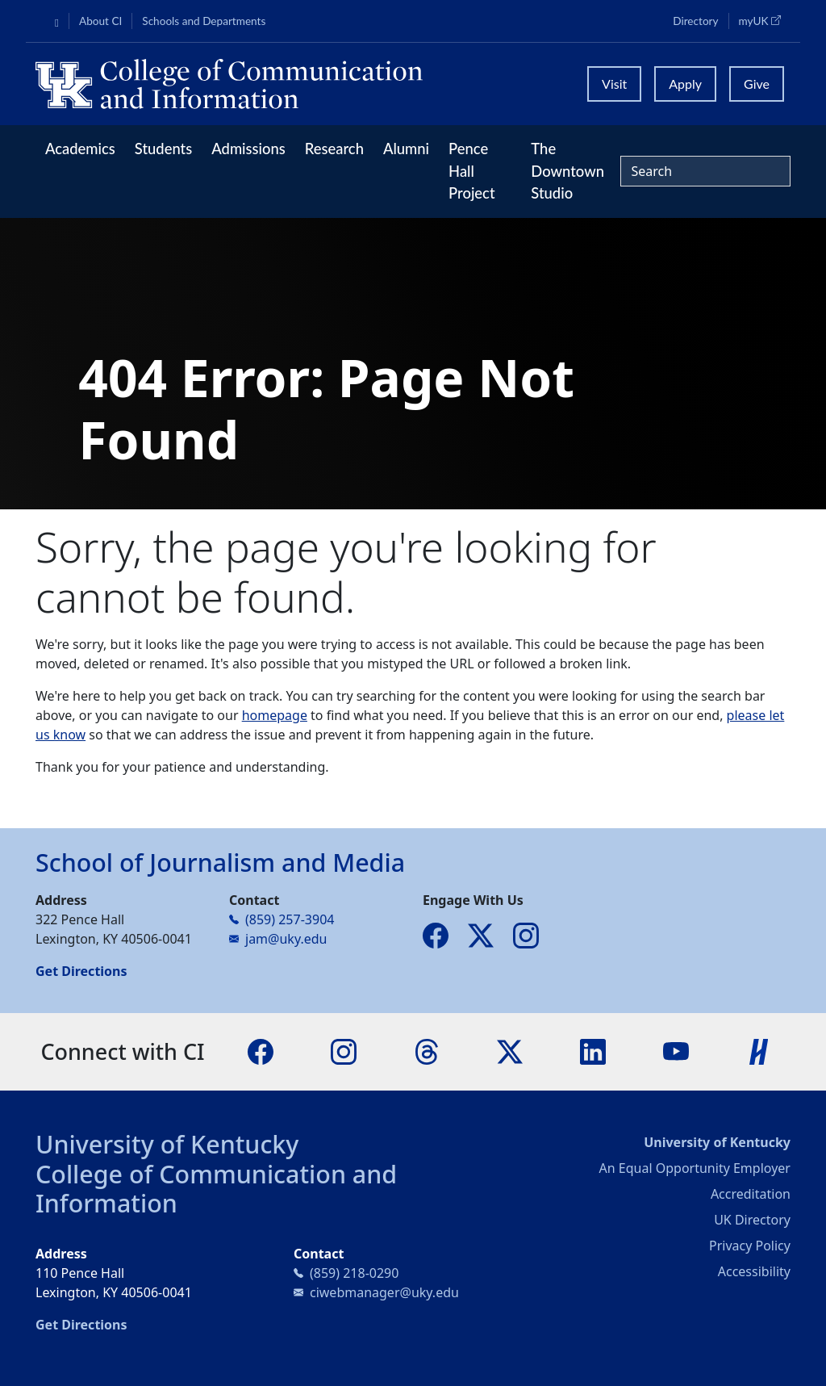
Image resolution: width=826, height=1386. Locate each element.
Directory (695, 21)
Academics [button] (80, 148)
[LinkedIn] (593, 1050)
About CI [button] (100, 21)
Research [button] (334, 148)
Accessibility (754, 1271)
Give (757, 83)
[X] (510, 1050)
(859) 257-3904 (289, 919)
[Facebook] (260, 1050)
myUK (765, 20)
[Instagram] (344, 1050)
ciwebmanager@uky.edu (384, 1292)
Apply (685, 83)
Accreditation (751, 1194)
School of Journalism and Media (220, 862)
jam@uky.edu (286, 939)
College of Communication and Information (216, 1189)
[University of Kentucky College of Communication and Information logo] (301, 84)
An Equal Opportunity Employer (695, 1168)
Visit (614, 83)
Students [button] (163, 148)
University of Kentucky (166, 1144)
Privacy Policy (750, 1245)
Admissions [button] (248, 148)
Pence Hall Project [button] (471, 171)
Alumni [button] (406, 148)
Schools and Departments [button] (203, 21)
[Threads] (427, 1050)
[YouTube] (676, 1050)
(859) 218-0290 (354, 1273)
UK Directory (752, 1220)
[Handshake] (759, 1050)
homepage (274, 715)
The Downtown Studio (567, 171)
